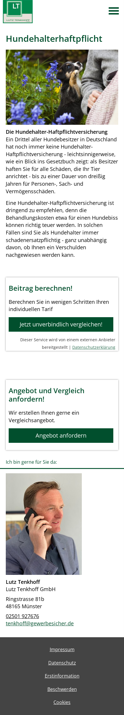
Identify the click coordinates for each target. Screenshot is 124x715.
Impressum (62, 649)
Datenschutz (62, 663)
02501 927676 (22, 616)
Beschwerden (62, 689)
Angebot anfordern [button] (61, 435)
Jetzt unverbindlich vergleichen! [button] (61, 324)
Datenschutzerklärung (93, 347)
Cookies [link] (62, 702)
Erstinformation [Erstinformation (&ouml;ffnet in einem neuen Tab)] (62, 676)
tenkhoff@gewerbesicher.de (40, 623)
